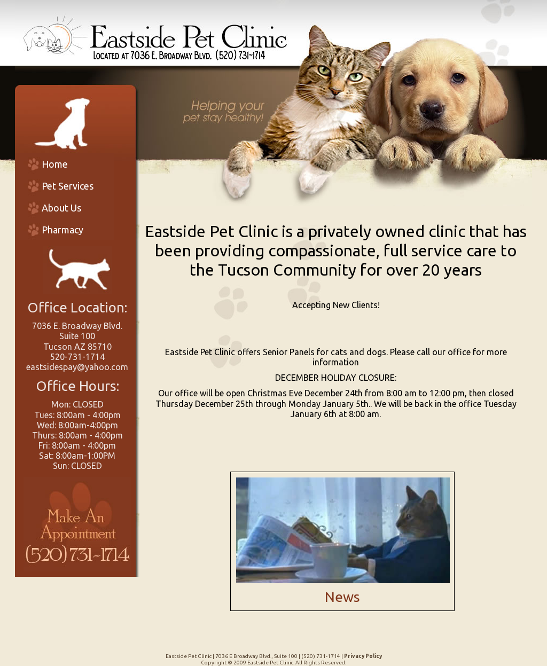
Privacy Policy (363, 656)
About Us (61, 207)
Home (55, 164)
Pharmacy (62, 229)
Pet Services (67, 186)
